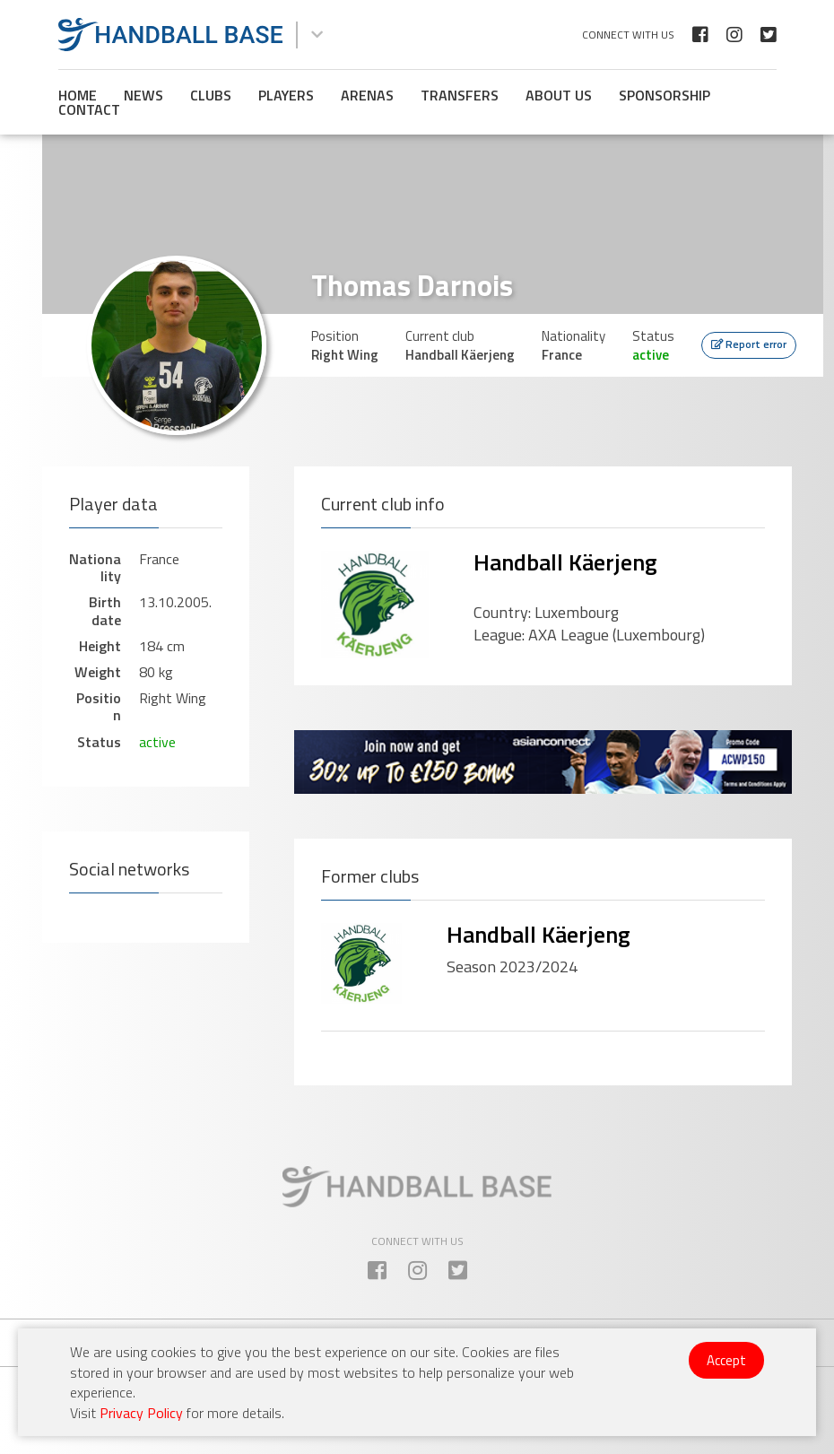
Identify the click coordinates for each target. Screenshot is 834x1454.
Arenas (367, 95)
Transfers (460, 95)
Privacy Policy (141, 1413)
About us (559, 95)
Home (77, 95)
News (143, 95)
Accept (726, 1360)
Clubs (210, 95)
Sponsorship (664, 95)
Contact (89, 109)
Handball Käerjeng (565, 561)
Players (286, 95)
